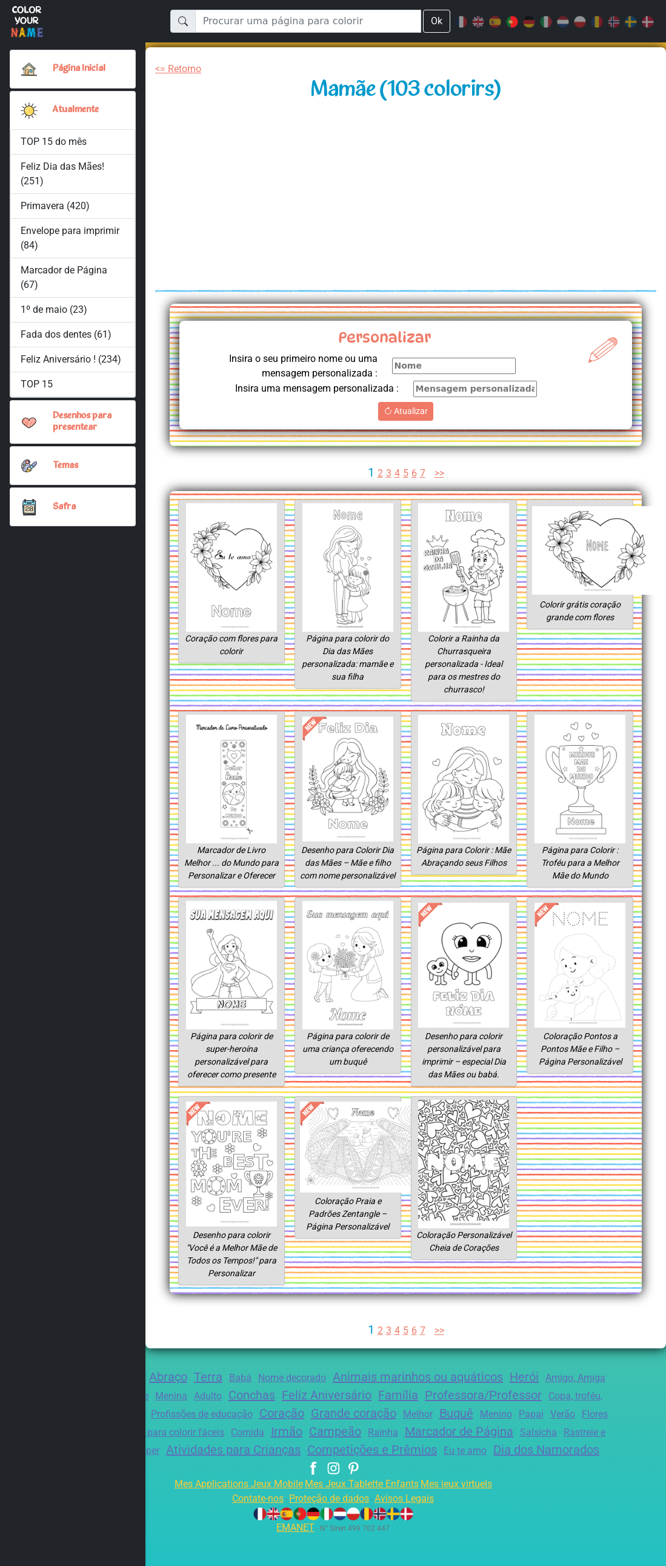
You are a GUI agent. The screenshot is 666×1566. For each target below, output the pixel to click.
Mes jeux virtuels (464, 1515)
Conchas (295, 1407)
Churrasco (189, 1427)
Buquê (550, 1426)
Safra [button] (64, 506)
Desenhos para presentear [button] (83, 421)
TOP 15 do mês (54, 141)
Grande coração (439, 1426)
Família (452, 1407)
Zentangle (162, 1409)
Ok (436, 21)
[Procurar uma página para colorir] (308, 21)
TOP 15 (37, 384)
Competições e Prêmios (525, 1462)
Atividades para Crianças (377, 1462)
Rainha (507, 1445)
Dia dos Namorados (351, 1480)
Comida (365, 1445)
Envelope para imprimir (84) (71, 238)
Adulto (247, 1409)
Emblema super (261, 1463)
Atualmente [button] (76, 109)
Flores (146, 1445)
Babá (249, 1390)
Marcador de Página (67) (64, 277)
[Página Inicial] (29, 69)
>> (440, 473)
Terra (216, 1389)
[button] (29, 110)
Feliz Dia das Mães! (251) (63, 173)
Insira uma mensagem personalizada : (311, 388)
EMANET (294, 1558)
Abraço (173, 1389)
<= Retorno (180, 69)
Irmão (406, 1444)
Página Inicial (81, 68)
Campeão (457, 1444)
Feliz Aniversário (376, 1407)
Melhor (508, 1427)
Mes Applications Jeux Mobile (231, 1515)
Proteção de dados (328, 1529)
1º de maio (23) (54, 309)
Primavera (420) (55, 206)
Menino (593, 1427)
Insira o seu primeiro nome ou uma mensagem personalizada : (297, 365)
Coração (362, 1426)
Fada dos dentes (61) (67, 334)
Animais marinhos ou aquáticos (439, 1389)
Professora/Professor (541, 1407)
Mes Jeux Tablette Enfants (363, 1515)
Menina (208, 1409)
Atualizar (406, 411)
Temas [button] (66, 465)
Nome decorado (304, 1390)
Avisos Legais (411, 1529)
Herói (553, 1389)
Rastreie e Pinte (182, 1463)
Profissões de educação (275, 1427)
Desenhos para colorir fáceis (274, 1445)
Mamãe (184, 1445)
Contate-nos (250, 1529)
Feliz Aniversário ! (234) (71, 359)
